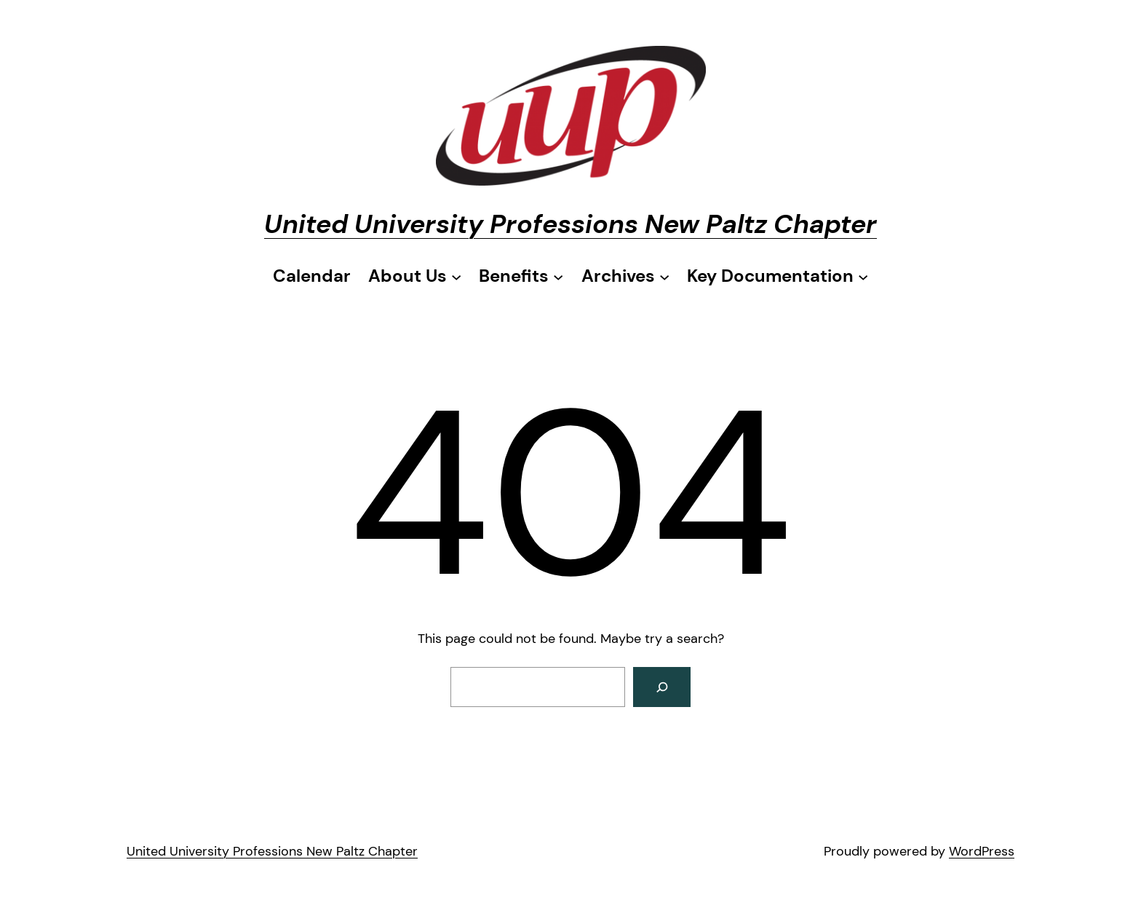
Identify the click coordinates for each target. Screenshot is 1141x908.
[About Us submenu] (414, 276)
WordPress (981, 851)
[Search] (662, 687)
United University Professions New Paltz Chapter (570, 224)
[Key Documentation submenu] (777, 276)
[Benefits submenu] (521, 276)
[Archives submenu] (625, 276)
